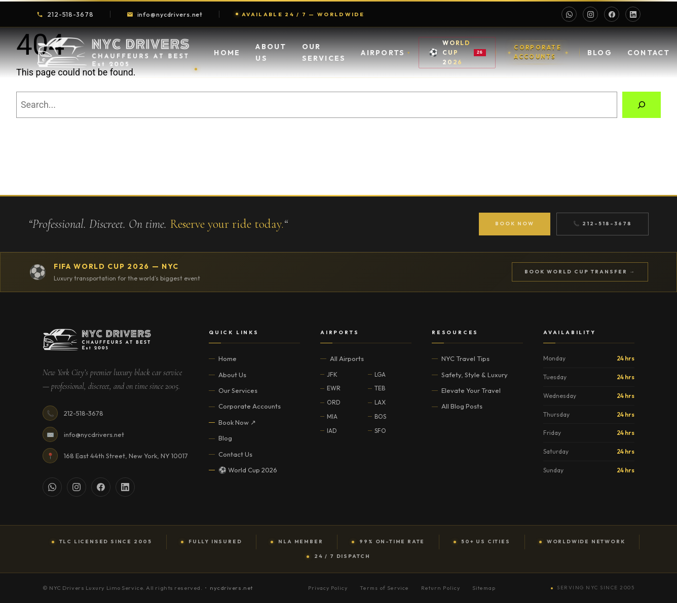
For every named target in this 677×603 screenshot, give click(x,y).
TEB (379, 388)
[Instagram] (590, 14)
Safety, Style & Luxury (474, 375)
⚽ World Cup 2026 (247, 470)
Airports (385, 57)
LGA (380, 374)
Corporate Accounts (249, 406)
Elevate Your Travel (471, 390)
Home (227, 57)
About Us (270, 58)
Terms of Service (384, 587)
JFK (332, 374)
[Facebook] (611, 14)
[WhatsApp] (569, 14)
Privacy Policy (328, 587)
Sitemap (484, 587)
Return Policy (440, 587)
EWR (334, 388)
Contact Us (235, 454)
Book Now (514, 223)
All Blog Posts (461, 406)
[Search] (641, 105)
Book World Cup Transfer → (579, 271)
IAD (332, 430)
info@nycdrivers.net (165, 14)
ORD (334, 402)
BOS (380, 416)
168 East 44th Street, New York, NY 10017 (126, 456)
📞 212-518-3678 (602, 223)
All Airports (347, 358)
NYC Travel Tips (465, 358)
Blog (599, 57)
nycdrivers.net (231, 587)
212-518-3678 (65, 14)
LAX (380, 402)
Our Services (324, 58)
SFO (380, 430)
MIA (332, 416)
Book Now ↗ (237, 422)
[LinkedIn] (633, 14)
